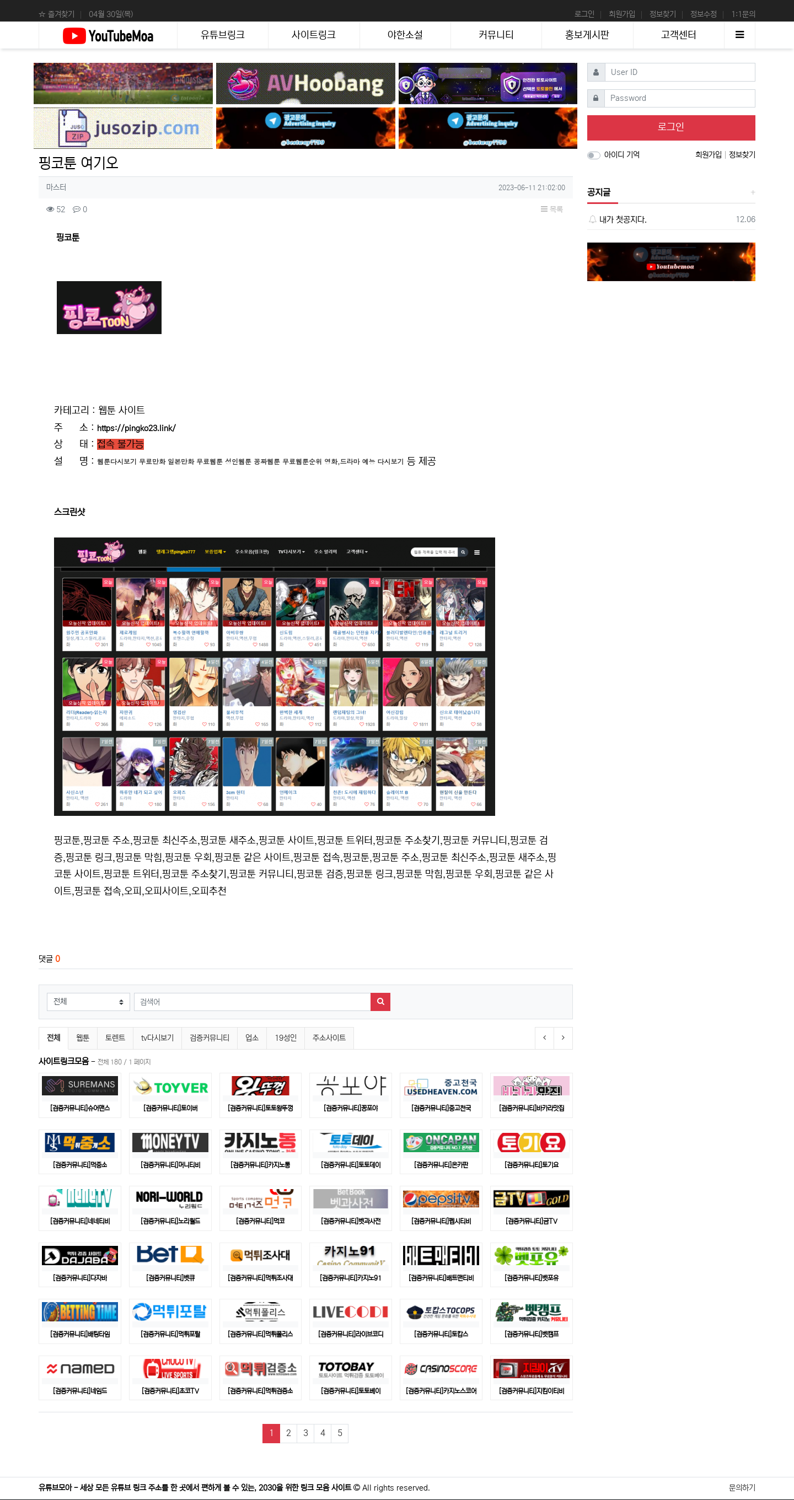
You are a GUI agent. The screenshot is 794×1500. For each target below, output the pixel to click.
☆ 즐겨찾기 (56, 14)
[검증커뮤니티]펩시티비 (441, 1221)
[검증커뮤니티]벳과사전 (350, 1221)
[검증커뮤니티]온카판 (441, 1165)
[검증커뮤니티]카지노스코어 (441, 1391)
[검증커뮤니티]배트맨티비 (441, 1278)
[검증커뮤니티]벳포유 (532, 1278)
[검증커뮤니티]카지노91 (351, 1278)
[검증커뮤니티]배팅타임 (80, 1334)
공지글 (598, 192)
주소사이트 (329, 1038)
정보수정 (703, 14)
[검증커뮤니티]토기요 (532, 1165)
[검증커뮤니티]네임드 (80, 1391)
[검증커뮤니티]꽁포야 (351, 1108)
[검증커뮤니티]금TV (531, 1221)
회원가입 (622, 14)
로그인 (584, 14)
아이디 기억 (622, 154)
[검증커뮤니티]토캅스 (441, 1334)
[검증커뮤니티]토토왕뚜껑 (260, 1108)
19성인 (286, 1038)
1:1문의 (743, 14)
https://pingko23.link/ (136, 428)
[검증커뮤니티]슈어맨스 (80, 1108)
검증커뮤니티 (209, 1038)
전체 (53, 1038)
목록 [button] (552, 209)
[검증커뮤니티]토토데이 (350, 1165)
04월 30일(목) (111, 14)
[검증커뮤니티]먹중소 (80, 1165)
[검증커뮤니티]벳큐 (170, 1278)
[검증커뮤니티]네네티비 (80, 1221)
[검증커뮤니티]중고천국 (441, 1108)
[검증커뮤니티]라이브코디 (350, 1334)
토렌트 (115, 1038)
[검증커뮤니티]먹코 (260, 1221)
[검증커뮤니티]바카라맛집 (531, 1108)
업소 (252, 1038)
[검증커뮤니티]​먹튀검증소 (260, 1391)
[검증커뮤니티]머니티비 (170, 1165)
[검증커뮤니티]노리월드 (170, 1221)
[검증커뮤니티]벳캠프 (532, 1334)
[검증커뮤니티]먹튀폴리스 (260, 1334)
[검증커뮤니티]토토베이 (350, 1391)
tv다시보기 (157, 1038)
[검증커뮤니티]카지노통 (260, 1165)
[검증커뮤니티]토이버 (170, 1108)
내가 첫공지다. (617, 219)
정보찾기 (663, 14)
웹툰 (82, 1038)
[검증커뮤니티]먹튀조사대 (260, 1278)
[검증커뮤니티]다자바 (80, 1278)
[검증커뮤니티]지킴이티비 (531, 1391)
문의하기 (742, 1487)
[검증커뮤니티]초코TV (170, 1391)
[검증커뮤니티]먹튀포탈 (170, 1334)
